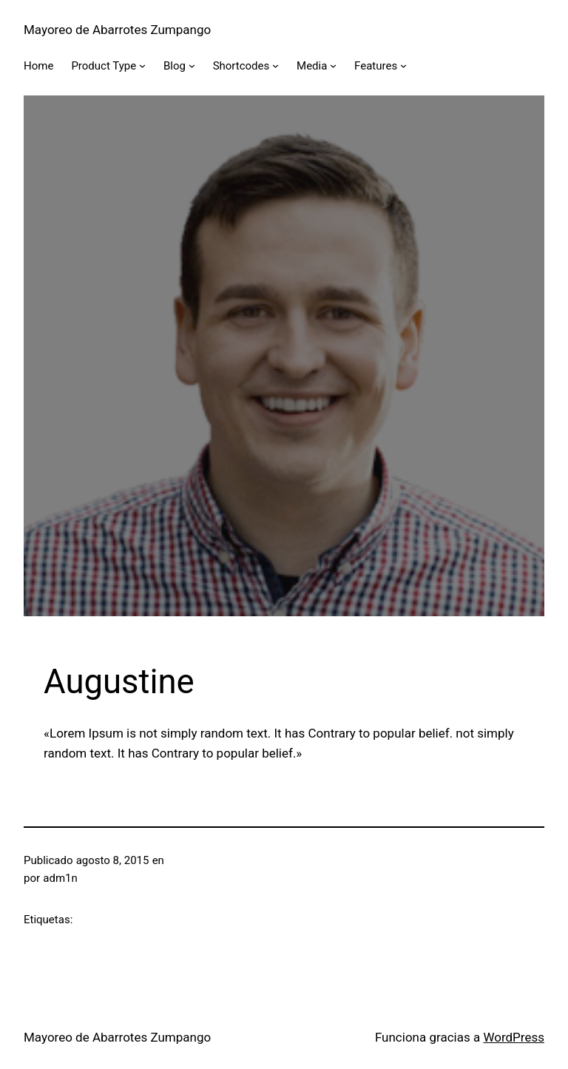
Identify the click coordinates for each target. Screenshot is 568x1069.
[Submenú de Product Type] (142, 65)
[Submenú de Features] (403, 65)
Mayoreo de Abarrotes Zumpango (117, 29)
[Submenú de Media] (333, 65)
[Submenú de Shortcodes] (275, 65)
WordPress (513, 1037)
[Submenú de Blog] (192, 65)
